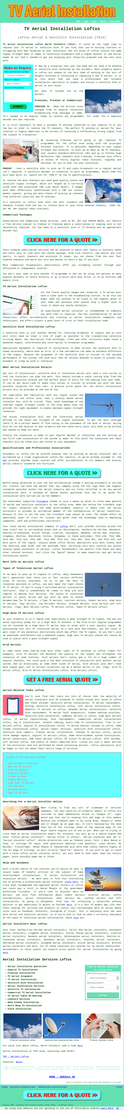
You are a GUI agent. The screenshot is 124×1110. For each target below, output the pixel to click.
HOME (78, 21)
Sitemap (5, 1087)
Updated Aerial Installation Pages (52, 1087)
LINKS (85, 21)
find (12, 930)
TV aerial (27, 47)
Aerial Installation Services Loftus (37, 959)
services (27, 552)
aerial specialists (79, 543)
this (76, 918)
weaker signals (12, 193)
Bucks (19, 1062)
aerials (45, 549)
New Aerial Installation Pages (23, 1087)
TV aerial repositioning (31, 719)
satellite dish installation (92, 729)
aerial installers (36, 699)
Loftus (64, 526)
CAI (5, 460)
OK (117, 1108)
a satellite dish (34, 168)
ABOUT (94, 21)
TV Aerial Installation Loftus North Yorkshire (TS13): (40, 44)
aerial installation (95, 949)
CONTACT (103, 21)
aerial (100, 946)
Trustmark (42, 501)
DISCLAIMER (115, 21)
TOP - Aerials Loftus (16, 1056)
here (69, 905)
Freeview (66, 140)
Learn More (106, 1108)
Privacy (119, 1087)
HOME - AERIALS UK (62, 1076)
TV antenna (88, 227)
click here (71, 882)
